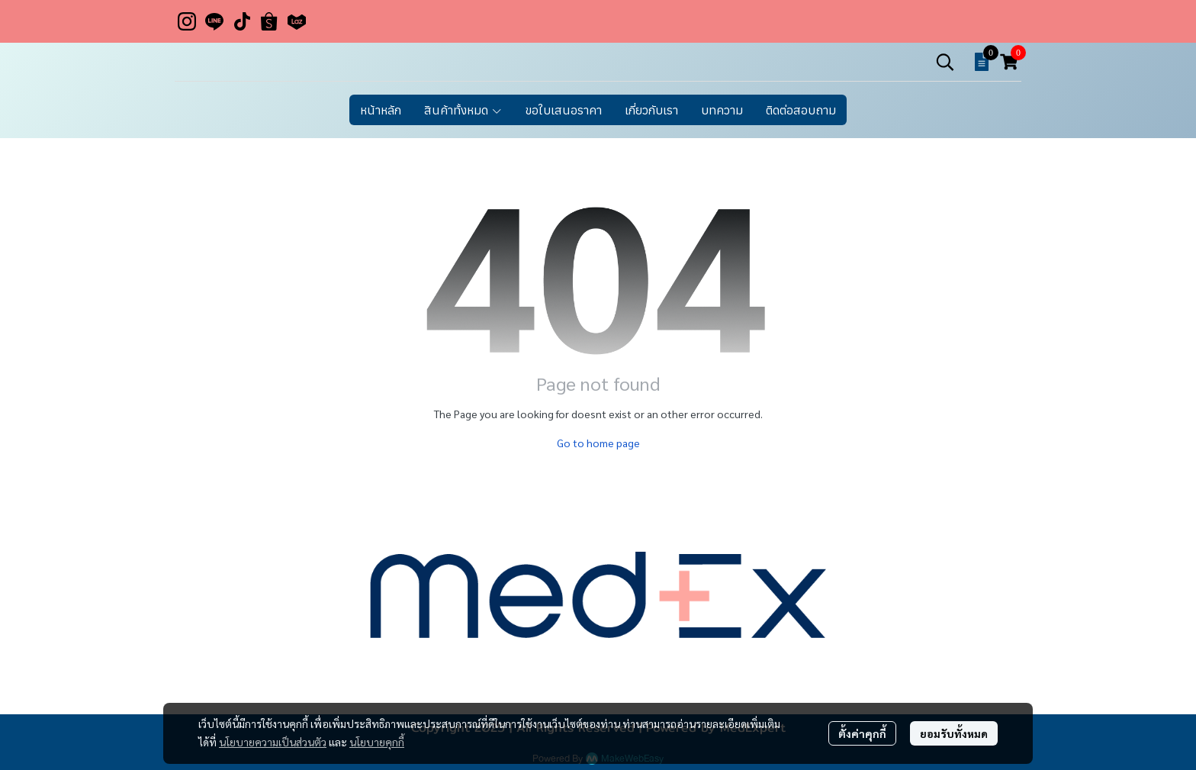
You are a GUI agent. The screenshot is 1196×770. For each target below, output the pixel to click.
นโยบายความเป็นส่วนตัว (272, 742)
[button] (945, 62)
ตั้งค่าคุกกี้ (862, 733)
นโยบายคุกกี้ (376, 742)
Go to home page (598, 442)
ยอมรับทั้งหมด (954, 733)
